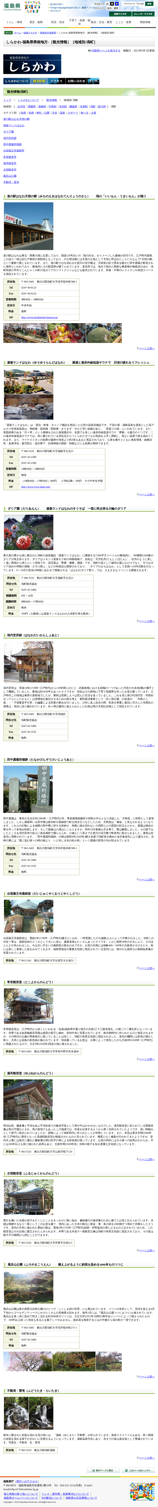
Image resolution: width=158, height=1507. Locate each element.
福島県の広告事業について (81, 1497)
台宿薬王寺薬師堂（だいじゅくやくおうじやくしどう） (44, 893)
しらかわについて (28, 100)
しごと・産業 (123, 22)
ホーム (17, 32)
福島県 (12, 7)
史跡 (31, 112)
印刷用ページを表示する (106, 50)
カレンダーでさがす (143, 14)
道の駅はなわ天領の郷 (16, 119)
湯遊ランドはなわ (13, 125)
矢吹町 (63, 106)
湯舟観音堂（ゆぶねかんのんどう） (30, 1073)
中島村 (53, 106)
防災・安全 (58, 22)
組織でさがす (120, 14)
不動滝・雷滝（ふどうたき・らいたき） (33, 1390)
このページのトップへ (138, 1470)
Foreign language (73, 7)
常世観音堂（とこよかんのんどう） (30, 982)
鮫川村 (102, 106)
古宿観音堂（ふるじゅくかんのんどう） (33, 1173)
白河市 (21, 106)
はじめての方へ (73, 4)
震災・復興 (36, 22)
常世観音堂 (9, 157)
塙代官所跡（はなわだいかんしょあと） (33, 635)
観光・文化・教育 (101, 22)
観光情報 (51, 100)
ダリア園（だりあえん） (25, 508)
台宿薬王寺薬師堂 (13, 150)
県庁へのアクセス (27, 1481)
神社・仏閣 (43, 112)
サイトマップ (73, 10)
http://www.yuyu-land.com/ (35, 486)
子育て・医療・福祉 (79, 22)
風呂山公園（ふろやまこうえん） (30, 1264)
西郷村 (32, 106)
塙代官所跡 (9, 138)
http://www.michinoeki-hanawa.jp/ (39, 317)
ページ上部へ (146, 348)
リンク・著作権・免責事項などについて (65, 1494)
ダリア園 (8, 131)
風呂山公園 (9, 176)
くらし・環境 (14, 22)
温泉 (62, 112)
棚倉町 (73, 106)
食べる (85, 112)
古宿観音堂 (9, 169)
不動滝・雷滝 (11, 182)
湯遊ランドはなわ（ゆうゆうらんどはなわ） (38, 362)
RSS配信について (52, 1497)
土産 (93, 112)
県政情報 (145, 22)
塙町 (93, 106)
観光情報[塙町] (17, 91)
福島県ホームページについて (21, 1497)
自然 (23, 112)
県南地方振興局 (48, 32)
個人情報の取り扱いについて (21, 1494)
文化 (54, 112)
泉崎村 (42, 106)
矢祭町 (84, 106)
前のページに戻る (103, 1470)
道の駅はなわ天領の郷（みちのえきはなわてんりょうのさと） (48, 196)
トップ (7, 100)
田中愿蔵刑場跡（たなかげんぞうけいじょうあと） (41, 759)
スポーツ (72, 112)
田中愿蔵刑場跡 (12, 144)
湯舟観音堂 (9, 163)
